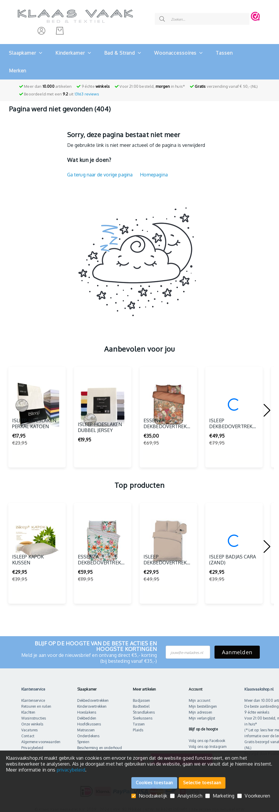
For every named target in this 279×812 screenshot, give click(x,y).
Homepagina (154, 170)
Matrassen (86, 726)
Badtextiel (141, 702)
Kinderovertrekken (92, 702)
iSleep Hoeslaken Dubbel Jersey (100, 443)
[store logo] (75, 14)
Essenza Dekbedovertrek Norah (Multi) (165, 439)
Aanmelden (237, 648)
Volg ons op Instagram (207, 742)
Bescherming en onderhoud (99, 743)
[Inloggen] (41, 26)
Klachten (28, 708)
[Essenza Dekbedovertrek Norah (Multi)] (168, 400)
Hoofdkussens (89, 720)
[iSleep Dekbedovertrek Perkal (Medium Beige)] (168, 537)
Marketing (223, 796)
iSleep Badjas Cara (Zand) (232, 575)
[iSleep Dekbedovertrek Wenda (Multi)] (234, 400)
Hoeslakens (86, 708)
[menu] (139, 57)
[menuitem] (22, 49)
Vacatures (29, 726)
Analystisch (190, 796)
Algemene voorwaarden (40, 737)
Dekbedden (86, 714)
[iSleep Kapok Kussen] (37, 537)
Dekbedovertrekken (93, 696)
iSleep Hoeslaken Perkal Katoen (34, 439)
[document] (139, 764)
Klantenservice (33, 696)
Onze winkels (32, 720)
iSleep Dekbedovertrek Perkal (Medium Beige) (165, 575)
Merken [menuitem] (17, 66)
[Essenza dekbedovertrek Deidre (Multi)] (103, 537)
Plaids (138, 726)
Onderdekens (88, 732)
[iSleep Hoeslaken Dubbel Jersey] (103, 400)
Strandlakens (144, 708)
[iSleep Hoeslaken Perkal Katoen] (37, 400)
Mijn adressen (200, 708)
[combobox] (193, 14)
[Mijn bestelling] (60, 27)
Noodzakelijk (153, 796)
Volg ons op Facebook (207, 736)
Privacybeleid (32, 743)
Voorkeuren (257, 796)
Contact (27, 732)
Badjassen (141, 696)
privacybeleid (71, 770)
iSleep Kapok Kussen (28, 575)
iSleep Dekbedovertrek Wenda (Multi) (230, 439)
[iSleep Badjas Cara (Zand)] (234, 537)
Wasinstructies (33, 714)
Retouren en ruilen (36, 702)
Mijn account (199, 696)
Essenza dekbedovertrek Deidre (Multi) (99, 575)
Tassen (139, 720)
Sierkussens (142, 714)
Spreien (83, 737)
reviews (87, 89)
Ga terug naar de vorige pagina (100, 170)
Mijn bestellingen (203, 702)
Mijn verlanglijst (202, 714)
